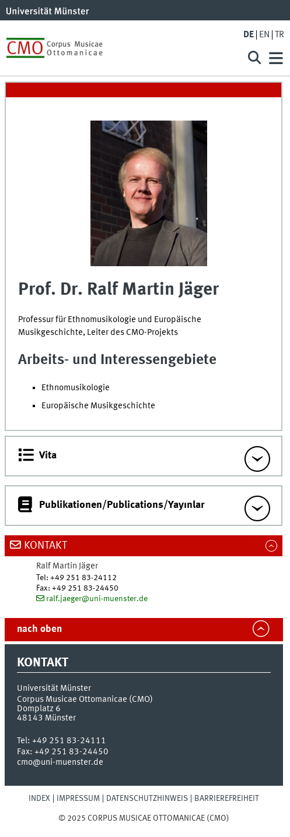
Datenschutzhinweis (147, 798)
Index (39, 798)
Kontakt (45, 546)
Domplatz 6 (39, 709)
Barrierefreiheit (226, 798)
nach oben (39, 629)
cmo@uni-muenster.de (60, 762)
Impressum (78, 798)
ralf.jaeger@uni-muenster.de (97, 599)
